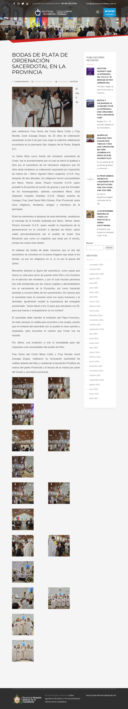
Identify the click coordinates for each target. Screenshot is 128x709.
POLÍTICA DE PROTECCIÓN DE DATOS (101, 695)
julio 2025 (93, 283)
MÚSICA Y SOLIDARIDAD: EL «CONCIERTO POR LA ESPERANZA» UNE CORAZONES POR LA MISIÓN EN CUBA (105, 109)
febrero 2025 (95, 306)
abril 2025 (93, 297)
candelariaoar (22, 82)
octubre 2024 (95, 324)
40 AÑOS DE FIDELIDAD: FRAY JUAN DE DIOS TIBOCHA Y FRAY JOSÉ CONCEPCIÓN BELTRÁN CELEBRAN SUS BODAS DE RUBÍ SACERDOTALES (105, 147)
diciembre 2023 (95, 366)
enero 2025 (94, 310)
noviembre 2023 (96, 370)
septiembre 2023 (96, 380)
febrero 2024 (95, 357)
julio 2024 (93, 333)
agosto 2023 (94, 384)
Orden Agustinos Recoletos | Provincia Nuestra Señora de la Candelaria (62, 698)
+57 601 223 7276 (69, 3)
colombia (109, 13)
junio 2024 (93, 338)
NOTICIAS (74, 82)
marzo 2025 (94, 301)
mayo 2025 (94, 292)
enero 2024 (94, 361)
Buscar (89, 243)
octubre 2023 (95, 375)
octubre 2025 (95, 269)
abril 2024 (93, 347)
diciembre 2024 (95, 315)
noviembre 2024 (96, 320)
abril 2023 (93, 398)
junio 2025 (93, 287)
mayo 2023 (94, 393)
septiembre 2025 (96, 274)
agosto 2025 (94, 278)
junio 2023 (93, 389)
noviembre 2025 (96, 264)
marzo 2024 (94, 352)
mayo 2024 (94, 343)
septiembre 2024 (96, 329)
